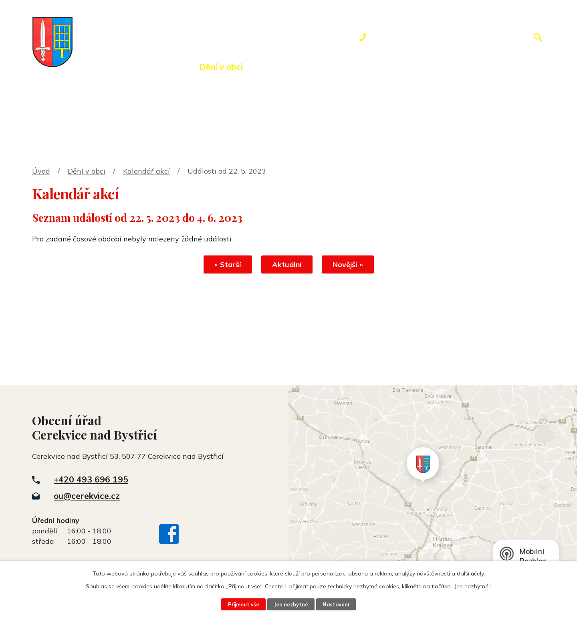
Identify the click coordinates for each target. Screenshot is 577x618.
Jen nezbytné (291, 604)
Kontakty (419, 66)
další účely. (471, 573)
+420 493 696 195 (91, 479)
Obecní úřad (151, 66)
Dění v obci (221, 66)
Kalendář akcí (146, 171)
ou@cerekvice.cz (87, 495)
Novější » (348, 264)
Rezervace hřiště (343, 66)
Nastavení (336, 604)
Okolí (275, 66)
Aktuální (287, 264)
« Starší (227, 264)
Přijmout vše (243, 604)
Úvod (94, 66)
